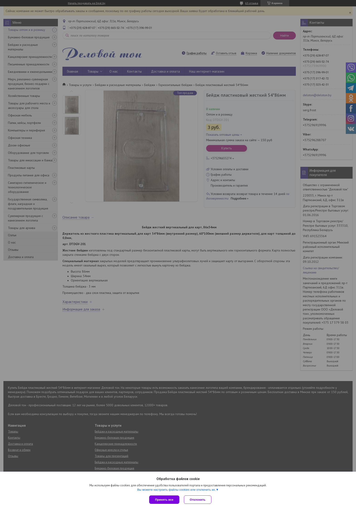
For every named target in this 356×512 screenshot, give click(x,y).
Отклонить (197, 499)
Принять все (164, 499)
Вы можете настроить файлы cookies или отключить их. (176, 489)
